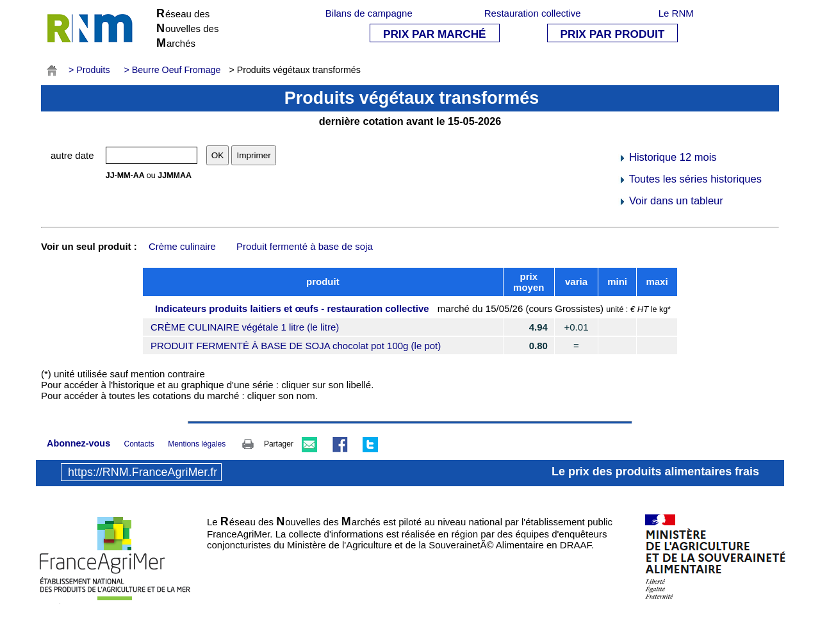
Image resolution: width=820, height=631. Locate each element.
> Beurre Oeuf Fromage (172, 70)
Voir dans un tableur (670, 200)
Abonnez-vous (78, 443)
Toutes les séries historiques (690, 178)
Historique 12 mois (667, 157)
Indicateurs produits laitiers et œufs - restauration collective (292, 308)
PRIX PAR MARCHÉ (434, 34)
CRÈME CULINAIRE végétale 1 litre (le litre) (245, 327)
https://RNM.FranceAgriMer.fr (142, 472)
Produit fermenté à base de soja (304, 246)
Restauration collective (532, 13)
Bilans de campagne (369, 13)
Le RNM (676, 13)
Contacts (139, 443)
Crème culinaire (182, 246)
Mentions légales (197, 443)
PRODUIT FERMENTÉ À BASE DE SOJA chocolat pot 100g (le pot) (296, 345)
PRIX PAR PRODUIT (613, 34)
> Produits (89, 70)
